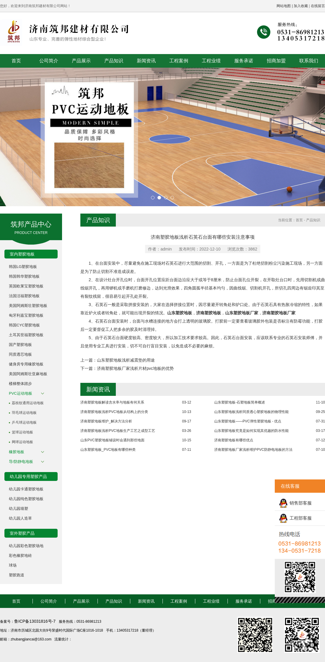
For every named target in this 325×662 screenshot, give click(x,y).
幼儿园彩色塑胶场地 (26, 546)
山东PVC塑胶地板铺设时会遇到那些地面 (112, 440)
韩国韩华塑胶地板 (24, 276)
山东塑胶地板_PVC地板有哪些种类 (108, 450)
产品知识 (113, 60)
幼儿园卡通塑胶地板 (26, 489)
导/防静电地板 (21, 461)
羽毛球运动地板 (24, 413)
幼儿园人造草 (20, 518)
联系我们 (308, 60)
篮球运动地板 (22, 432)
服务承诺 (243, 60)
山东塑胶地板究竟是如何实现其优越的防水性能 (251, 431)
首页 (16, 60)
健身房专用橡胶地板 (26, 364)
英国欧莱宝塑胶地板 (26, 286)
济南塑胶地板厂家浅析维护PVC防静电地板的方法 (253, 450)
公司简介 (48, 60)
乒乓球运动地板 (24, 422)
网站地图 (284, 6)
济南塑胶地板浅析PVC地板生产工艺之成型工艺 (117, 431)
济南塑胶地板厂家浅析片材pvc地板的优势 (135, 368)
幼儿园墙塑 (18, 508)
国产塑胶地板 (20, 344)
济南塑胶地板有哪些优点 (233, 440)
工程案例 (178, 60)
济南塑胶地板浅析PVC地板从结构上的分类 (114, 412)
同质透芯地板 (20, 354)
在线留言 (318, 6)
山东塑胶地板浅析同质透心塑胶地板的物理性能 (251, 412)
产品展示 (81, 60)
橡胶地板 (16, 452)
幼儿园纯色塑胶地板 (26, 499)
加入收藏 (301, 6)
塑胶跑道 (16, 575)
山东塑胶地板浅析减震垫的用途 (126, 360)
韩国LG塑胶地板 (23, 266)
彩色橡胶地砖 (20, 555)
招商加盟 (276, 60)
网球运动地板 (22, 442)
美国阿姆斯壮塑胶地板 (28, 305)
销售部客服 (301, 502)
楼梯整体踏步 (20, 383)
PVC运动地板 (20, 393)
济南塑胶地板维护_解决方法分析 (106, 421)
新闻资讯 (146, 60)
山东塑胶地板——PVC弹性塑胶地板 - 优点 (247, 421)
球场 (13, 565)
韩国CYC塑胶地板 (24, 325)
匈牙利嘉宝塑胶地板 (26, 315)
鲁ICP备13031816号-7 (35, 621)
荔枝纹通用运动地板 (28, 403)
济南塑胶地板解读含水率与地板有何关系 (112, 402)
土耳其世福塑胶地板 (26, 335)
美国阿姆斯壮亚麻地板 (28, 374)
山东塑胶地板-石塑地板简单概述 (239, 402)
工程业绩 (211, 60)
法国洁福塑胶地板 (24, 296)
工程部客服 (301, 518)
